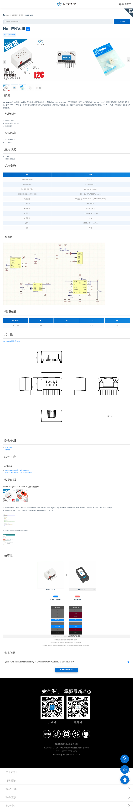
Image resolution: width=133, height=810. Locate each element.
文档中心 (11, 805)
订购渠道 (11, 780)
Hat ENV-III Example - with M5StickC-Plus (18, 473)
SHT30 (7, 450)
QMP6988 (8, 447)
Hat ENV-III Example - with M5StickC (17, 470)
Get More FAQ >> (66, 670)
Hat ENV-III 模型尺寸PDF (12, 341)
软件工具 (11, 797)
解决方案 (11, 789)
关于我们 (11, 772)
